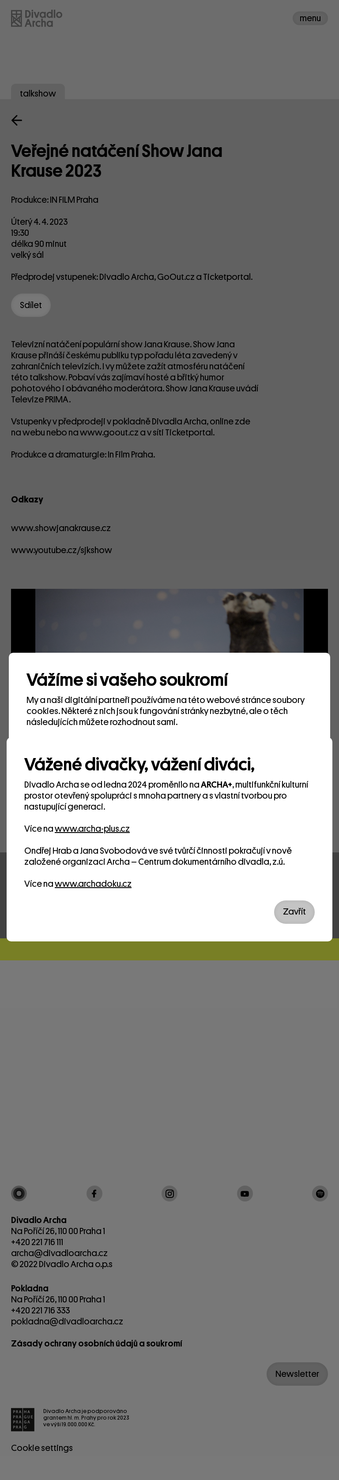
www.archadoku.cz (93, 884)
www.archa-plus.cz (92, 828)
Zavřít (294, 911)
